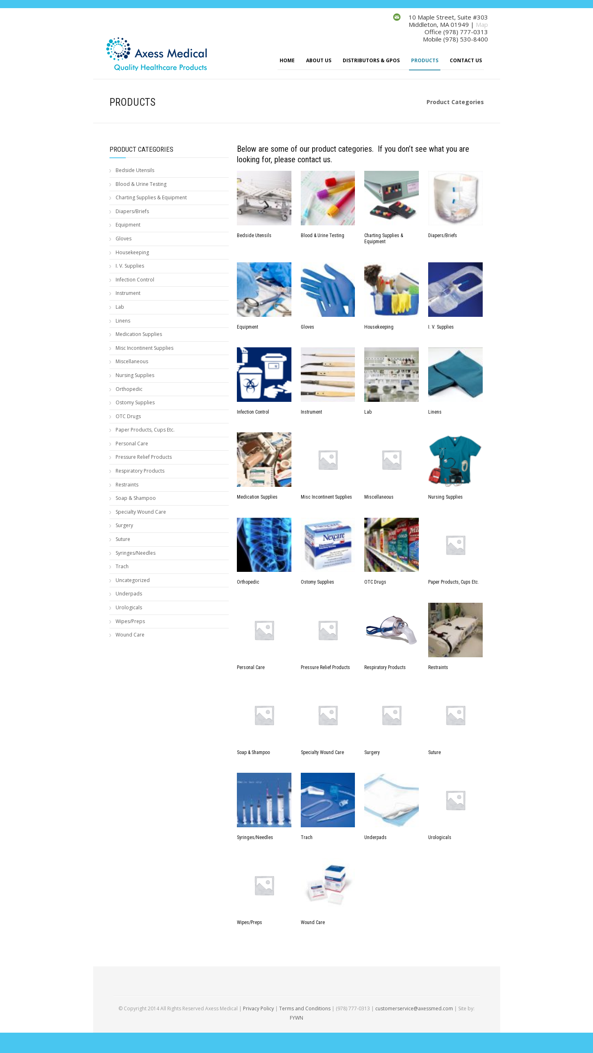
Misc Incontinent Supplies (144, 347)
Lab (120, 306)
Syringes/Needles (135, 552)
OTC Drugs (128, 416)
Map (482, 24)
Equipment (128, 224)
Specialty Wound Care (141, 511)
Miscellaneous (132, 361)
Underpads (129, 593)
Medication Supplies (139, 334)
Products (424, 60)
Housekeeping (132, 252)
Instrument (128, 293)
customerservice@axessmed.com (414, 1008)
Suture (123, 539)
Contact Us (466, 60)
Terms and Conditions (304, 1008)
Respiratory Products (140, 470)
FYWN (296, 1017)
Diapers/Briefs (132, 211)
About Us (318, 60)
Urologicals (129, 607)
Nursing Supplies (135, 375)
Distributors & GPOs (371, 60)
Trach (122, 566)
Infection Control (135, 279)
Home (287, 60)
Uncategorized (133, 580)
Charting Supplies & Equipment (151, 197)
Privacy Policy (258, 1008)
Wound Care (130, 634)
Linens (123, 320)
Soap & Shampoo (136, 498)
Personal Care (132, 443)
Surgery (124, 525)
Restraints (127, 484)
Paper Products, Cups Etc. (145, 429)
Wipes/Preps (130, 621)
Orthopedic (129, 389)
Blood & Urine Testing (141, 184)
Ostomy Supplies (135, 402)
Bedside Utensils (135, 170)
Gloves (123, 238)
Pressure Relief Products (144, 456)
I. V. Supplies (130, 265)
